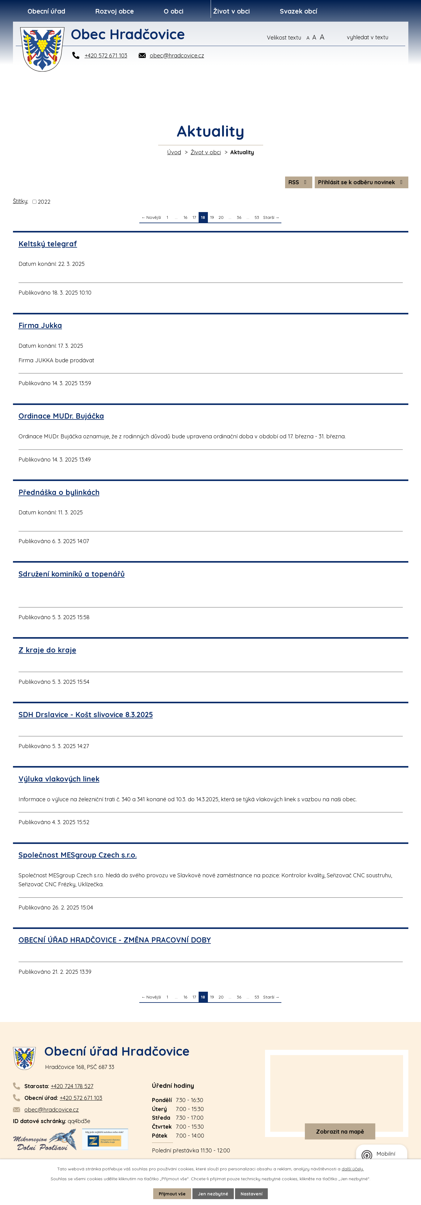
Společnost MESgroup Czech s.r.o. (78, 854)
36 (239, 217)
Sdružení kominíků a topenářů (72, 573)
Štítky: (20, 201)
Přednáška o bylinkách (59, 492)
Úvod (174, 152)
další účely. (353, 1169)
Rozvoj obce (114, 11)
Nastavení (252, 1193)
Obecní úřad (46, 11)
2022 (44, 201)
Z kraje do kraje (47, 649)
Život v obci (231, 11)
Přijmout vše (172, 1193)
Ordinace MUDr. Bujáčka (61, 415)
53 (257, 217)
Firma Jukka (40, 325)
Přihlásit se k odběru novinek (361, 182)
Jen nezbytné (213, 1193)
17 (194, 217)
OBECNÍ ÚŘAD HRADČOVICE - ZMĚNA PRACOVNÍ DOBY (115, 939)
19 (212, 217)
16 (185, 217)
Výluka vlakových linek (59, 778)
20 (221, 217)
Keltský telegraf (48, 243)
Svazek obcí (298, 11)
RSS (298, 182)
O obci (173, 11)
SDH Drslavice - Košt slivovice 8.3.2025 (86, 714)
